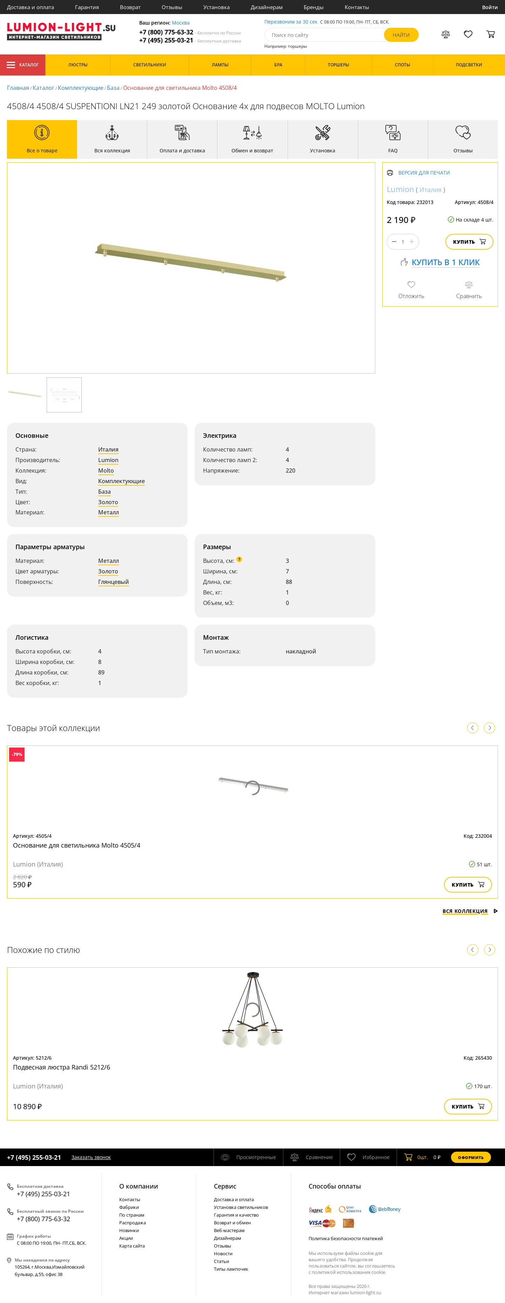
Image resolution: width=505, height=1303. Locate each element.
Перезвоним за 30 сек (290, 22)
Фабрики (129, 1207)
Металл (108, 512)
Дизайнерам (267, 7)
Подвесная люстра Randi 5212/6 (61, 1067)
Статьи (221, 1261)
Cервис (225, 1186)
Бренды (314, 7)
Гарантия (87, 7)
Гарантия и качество (236, 1215)
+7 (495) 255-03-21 (190, 40)
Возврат (130, 7)
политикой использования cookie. (349, 1272)
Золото (108, 502)
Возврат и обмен (232, 1222)
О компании (138, 1186)
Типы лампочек (231, 1269)
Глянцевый (113, 582)
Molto (106, 470)
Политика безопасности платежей (346, 1238)
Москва (181, 23)
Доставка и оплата (30, 7)
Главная (18, 88)
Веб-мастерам (229, 1230)
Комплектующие (80, 88)
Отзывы (172, 7)
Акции (126, 1238)
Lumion (108, 460)
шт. (416, 1157)
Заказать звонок (91, 1157)
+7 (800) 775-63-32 (190, 32)
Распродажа (132, 1222)
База (113, 88)
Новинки (129, 1230)
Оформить (471, 1157)
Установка (216, 7)
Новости (223, 1253)
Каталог (23, 65)
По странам (131, 1215)
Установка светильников (241, 1207)
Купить (469, 241)
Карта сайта (132, 1246)
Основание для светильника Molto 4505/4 (76, 845)
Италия (108, 449)
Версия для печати (424, 173)
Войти (490, 7)
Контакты (357, 7)
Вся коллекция (470, 911)
